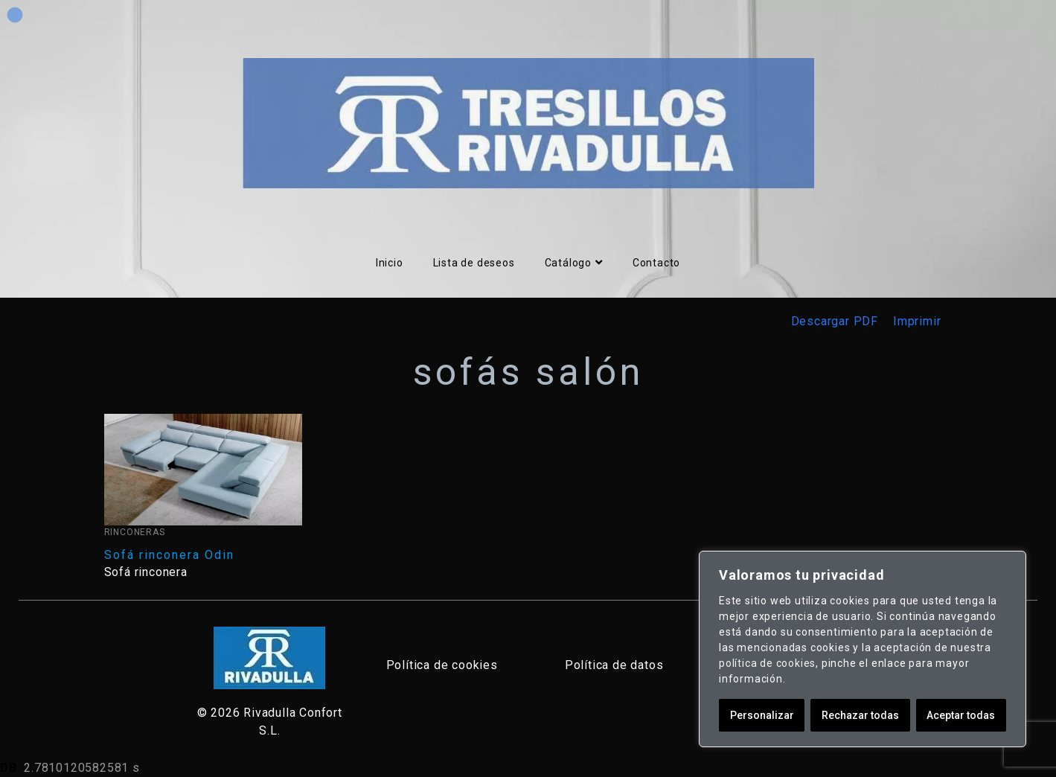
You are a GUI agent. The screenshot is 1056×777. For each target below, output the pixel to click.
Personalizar (762, 715)
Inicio (389, 263)
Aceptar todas (961, 715)
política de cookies (767, 663)
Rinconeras (134, 532)
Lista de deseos (474, 263)
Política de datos (614, 665)
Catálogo (574, 263)
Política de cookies (442, 665)
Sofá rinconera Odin (169, 555)
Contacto (656, 263)
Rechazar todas (860, 715)
